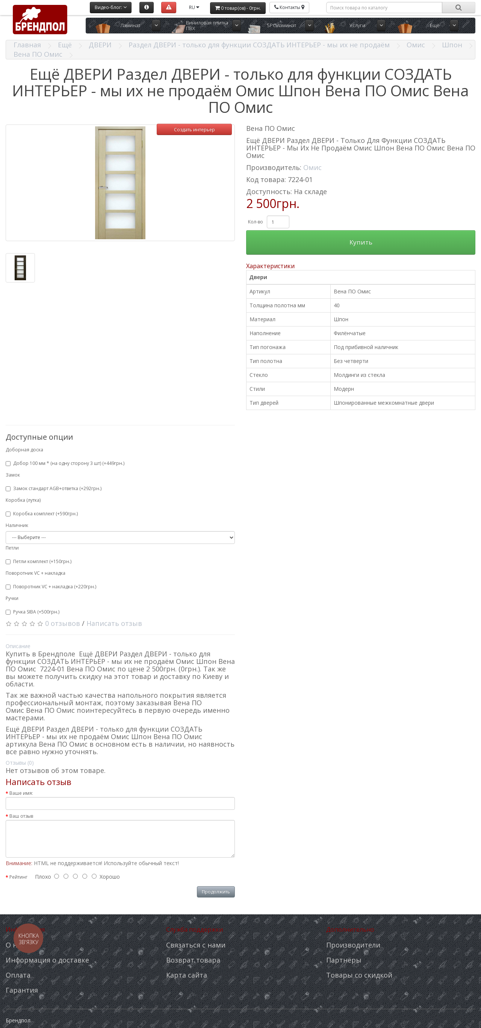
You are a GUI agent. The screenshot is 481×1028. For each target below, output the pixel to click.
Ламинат (130, 25)
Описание (18, 646)
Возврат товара (193, 959)
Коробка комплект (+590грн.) (42, 513)
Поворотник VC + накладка (35, 573)
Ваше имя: (21, 793)
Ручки (12, 598)
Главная (27, 44)
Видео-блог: (111, 7)
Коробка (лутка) (23, 500)
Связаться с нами (195, 944)
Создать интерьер (194, 129)
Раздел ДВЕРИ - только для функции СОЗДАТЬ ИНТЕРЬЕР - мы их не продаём (259, 44)
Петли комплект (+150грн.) (38, 561)
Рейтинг (18, 877)
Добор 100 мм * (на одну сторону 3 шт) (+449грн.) (65, 463)
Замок (13, 475)
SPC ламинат (281, 25)
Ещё (435, 25)
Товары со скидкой (359, 974)
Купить (360, 242)
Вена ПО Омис (38, 54)
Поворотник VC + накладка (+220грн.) (51, 586)
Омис (416, 44)
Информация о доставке (47, 959)
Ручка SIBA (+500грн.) (32, 612)
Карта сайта (186, 974)
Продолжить (216, 891)
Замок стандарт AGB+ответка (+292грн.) (53, 488)
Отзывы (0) (20, 762)
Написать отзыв (114, 623)
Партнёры (344, 959)
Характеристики (270, 266)
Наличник (17, 525)
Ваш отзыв (21, 816)
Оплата (18, 974)
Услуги (357, 25)
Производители (353, 944)
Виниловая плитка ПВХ (207, 25)
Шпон (452, 44)
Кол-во (255, 222)
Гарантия (22, 990)
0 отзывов (62, 623)
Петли (12, 548)
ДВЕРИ (100, 44)
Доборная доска (24, 449)
